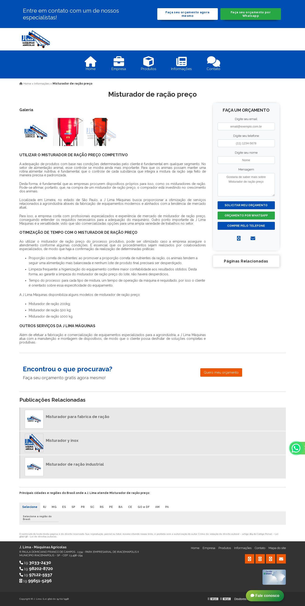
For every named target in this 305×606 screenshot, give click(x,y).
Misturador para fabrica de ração (77, 417)
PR (83, 507)
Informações (242, 548)
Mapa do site (277, 548)
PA (167, 507)
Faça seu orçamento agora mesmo (187, 14)
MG (54, 507)
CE (130, 507)
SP (73, 507)
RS (102, 507)
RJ (44, 507)
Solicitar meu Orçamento (246, 205)
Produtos (225, 548)
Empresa (209, 548)
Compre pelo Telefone (246, 225)
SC (92, 507)
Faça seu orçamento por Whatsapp (251, 14)
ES (64, 507)
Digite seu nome (246, 152)
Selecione (29, 507)
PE (111, 507)
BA (120, 507)
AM (157, 507)
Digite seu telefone (246, 136)
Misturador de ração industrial (75, 464)
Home (195, 548)
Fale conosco (265, 596)
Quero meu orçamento (221, 372)
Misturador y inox (62, 440)
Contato (260, 548)
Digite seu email (246, 119)
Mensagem (246, 169)
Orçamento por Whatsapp (246, 215)
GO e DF (144, 507)
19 (35, 562)
